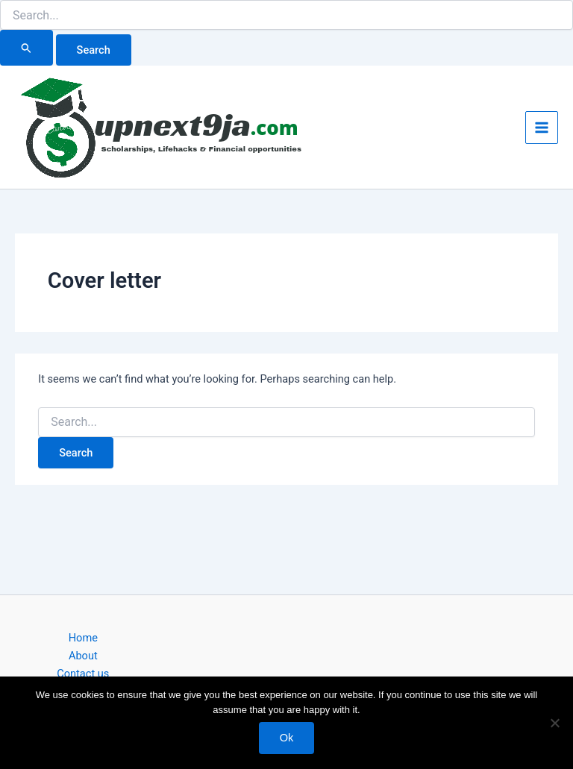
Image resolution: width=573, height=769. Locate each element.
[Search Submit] (26, 48)
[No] (554, 722)
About (83, 655)
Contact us (83, 673)
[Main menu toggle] (541, 127)
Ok (287, 738)
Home (83, 637)
